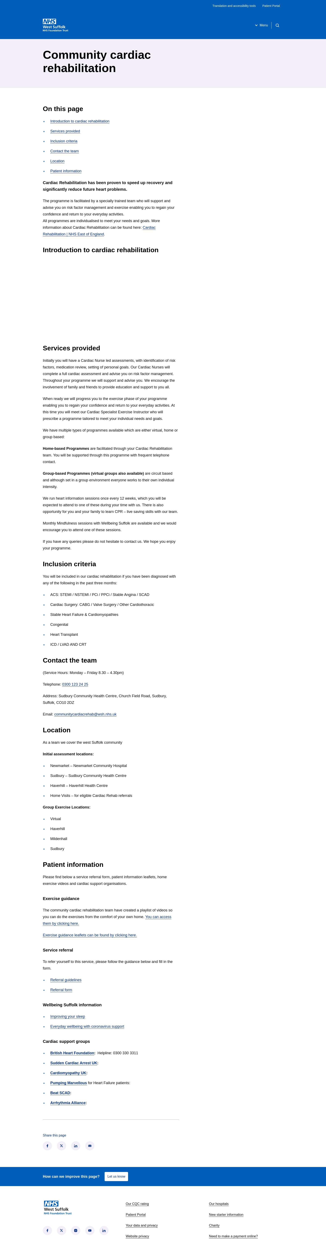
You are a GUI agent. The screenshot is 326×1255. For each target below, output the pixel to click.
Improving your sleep (67, 1016)
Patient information (66, 171)
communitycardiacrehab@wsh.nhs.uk (85, 714)
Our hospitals (218, 1204)
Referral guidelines (66, 980)
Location (57, 161)
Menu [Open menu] (261, 25)
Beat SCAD (60, 1093)
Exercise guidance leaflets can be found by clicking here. (90, 935)
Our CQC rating (137, 1204)
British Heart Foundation (72, 1053)
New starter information (226, 1214)
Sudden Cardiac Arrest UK (73, 1063)
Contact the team (64, 151)
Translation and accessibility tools (234, 5)
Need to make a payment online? (233, 1236)
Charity (214, 1225)
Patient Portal (271, 5)
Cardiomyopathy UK (68, 1073)
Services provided (65, 131)
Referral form (61, 990)
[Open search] (277, 25)
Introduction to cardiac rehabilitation (79, 121)
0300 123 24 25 (75, 684)
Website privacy (137, 1236)
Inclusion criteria (63, 141)
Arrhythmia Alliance (67, 1103)
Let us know (116, 1176)
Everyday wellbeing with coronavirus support (87, 1026)
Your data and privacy (142, 1225)
